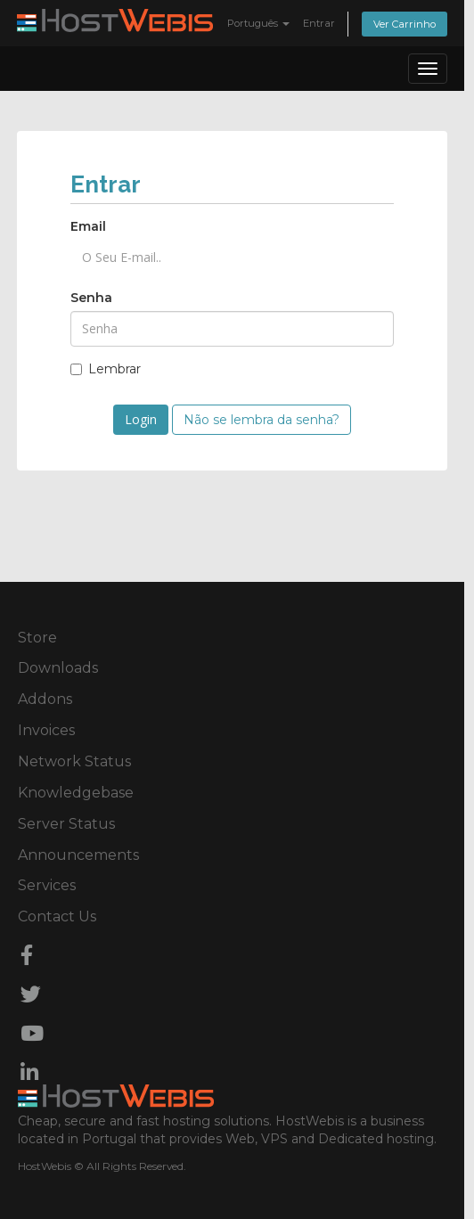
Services (47, 885)
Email (88, 226)
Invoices (46, 730)
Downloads (58, 667)
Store (37, 637)
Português (258, 23)
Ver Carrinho (404, 24)
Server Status (66, 823)
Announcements (78, 855)
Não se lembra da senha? (261, 420)
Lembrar (105, 369)
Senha (91, 298)
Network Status (74, 761)
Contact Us (57, 916)
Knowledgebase (76, 792)
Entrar (319, 23)
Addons (45, 699)
